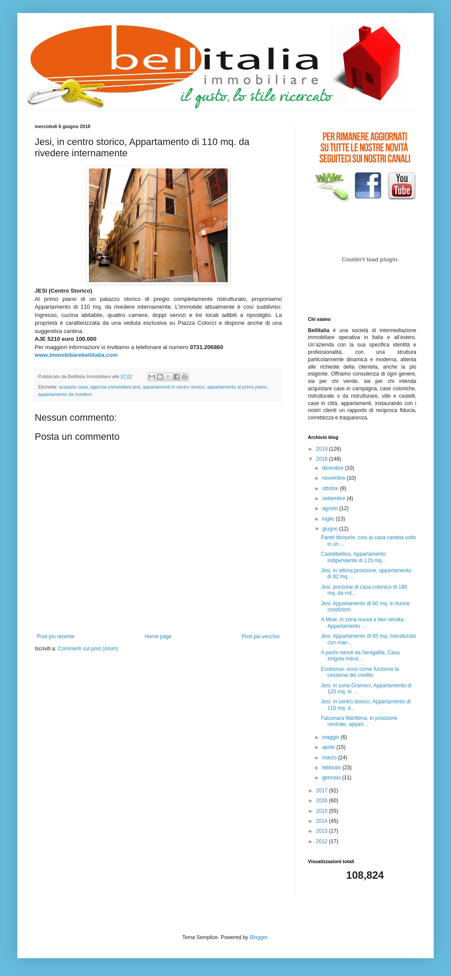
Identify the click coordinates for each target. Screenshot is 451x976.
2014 (322, 821)
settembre (334, 498)
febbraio (332, 768)
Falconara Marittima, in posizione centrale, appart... (359, 721)
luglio (329, 519)
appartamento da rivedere (65, 394)
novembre (334, 478)
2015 (322, 811)
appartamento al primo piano (237, 386)
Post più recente (56, 636)
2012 (322, 841)
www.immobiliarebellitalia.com (76, 355)
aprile (329, 747)
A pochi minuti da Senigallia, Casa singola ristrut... (360, 656)
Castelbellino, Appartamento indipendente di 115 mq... (353, 557)
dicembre (333, 468)
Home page (158, 636)
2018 (322, 459)
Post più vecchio (261, 636)
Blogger (259, 937)
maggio (331, 737)
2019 (322, 449)
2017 (322, 791)
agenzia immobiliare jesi (115, 386)
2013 (322, 831)
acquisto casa (73, 386)
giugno (330, 529)
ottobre (331, 488)
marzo (330, 758)
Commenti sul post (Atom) (88, 649)
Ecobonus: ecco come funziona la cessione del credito (360, 672)
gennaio (332, 778)
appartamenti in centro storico (173, 386)
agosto (330, 508)
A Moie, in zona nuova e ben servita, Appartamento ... (363, 623)
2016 (322, 801)
